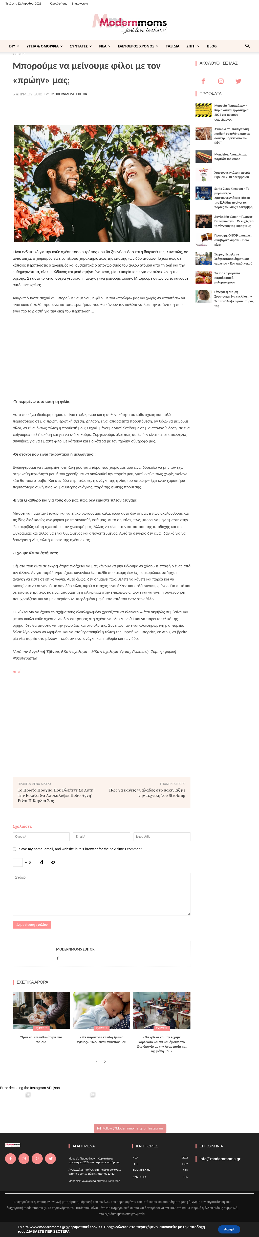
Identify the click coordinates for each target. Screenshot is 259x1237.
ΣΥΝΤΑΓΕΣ (81, 46)
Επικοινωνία (80, 3)
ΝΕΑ (105, 46)
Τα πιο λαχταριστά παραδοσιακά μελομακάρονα (227, 277)
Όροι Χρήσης (58, 3)
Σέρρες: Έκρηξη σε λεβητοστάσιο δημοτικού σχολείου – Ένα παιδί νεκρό (233, 258)
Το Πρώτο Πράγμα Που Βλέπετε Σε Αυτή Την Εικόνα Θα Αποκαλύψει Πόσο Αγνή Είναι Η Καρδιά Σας (55, 795)
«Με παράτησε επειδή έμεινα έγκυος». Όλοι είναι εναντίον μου (101, 1039)
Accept (227, 1229)
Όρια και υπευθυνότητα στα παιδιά (41, 1039)
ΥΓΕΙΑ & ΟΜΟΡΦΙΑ (45, 46)
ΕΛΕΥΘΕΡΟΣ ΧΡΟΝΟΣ (138, 46)
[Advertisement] (101, 356)
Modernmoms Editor (69, 94)
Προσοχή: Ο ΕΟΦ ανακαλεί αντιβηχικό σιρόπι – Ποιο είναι (233, 239)
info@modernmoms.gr (220, 1158)
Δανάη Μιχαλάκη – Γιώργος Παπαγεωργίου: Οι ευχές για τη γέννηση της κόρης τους (234, 221)
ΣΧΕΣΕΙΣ (41, 1028)
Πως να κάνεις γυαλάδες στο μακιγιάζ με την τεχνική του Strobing (147, 792)
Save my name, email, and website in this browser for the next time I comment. (81, 849)
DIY (14, 46)
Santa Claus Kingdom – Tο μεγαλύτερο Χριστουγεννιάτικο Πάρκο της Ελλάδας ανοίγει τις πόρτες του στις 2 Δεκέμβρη (233, 198)
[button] (247, 46)
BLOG (212, 46)
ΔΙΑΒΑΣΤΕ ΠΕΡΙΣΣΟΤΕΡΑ (48, 1231)
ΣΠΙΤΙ (193, 46)
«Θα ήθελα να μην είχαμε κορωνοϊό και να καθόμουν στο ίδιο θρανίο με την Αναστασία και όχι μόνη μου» (162, 1044)
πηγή (17, 671)
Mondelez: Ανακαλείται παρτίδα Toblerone (94, 1180)
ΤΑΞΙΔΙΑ (172, 46)
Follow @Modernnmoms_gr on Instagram (130, 1127)
